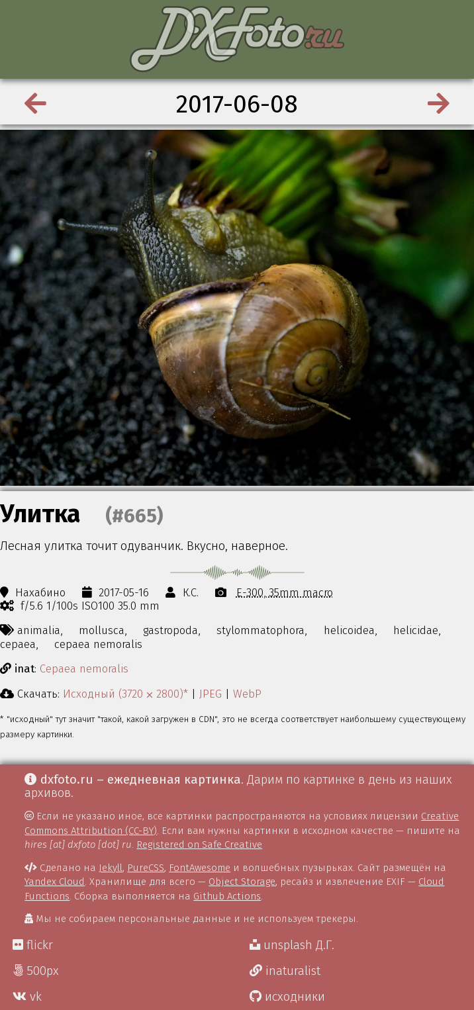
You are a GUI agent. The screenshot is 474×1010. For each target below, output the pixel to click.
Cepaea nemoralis (84, 668)
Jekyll (110, 868)
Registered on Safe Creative (199, 844)
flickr (33, 945)
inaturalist (285, 971)
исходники (287, 996)
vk (27, 996)
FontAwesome (199, 868)
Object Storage (242, 882)
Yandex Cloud (54, 882)
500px (36, 971)
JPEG (210, 693)
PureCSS (145, 868)
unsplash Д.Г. (292, 945)
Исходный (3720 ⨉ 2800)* (125, 693)
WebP (247, 693)
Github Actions (227, 896)
